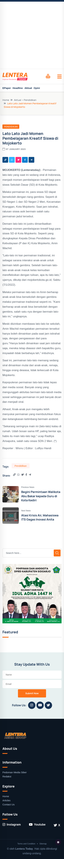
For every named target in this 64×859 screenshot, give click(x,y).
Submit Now (32, 693)
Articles (6, 800)
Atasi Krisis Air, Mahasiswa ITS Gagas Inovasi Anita (39, 517)
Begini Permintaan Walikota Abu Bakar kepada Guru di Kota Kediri (40, 496)
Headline (18, 88)
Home (5, 100)
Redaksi (6, 776)
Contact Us (8, 804)
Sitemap (43, 844)
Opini (37, 88)
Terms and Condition (26, 844)
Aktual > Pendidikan (25, 100)
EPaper (6, 88)
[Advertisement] (32, 35)
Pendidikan (11, 126)
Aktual (28, 88)
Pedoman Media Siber (14, 772)
